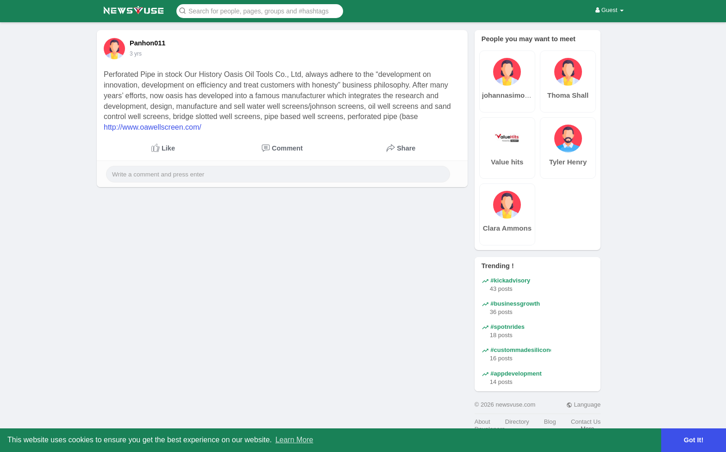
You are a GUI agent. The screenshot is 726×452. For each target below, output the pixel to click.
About (482, 422)
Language (583, 405)
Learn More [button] (294, 440)
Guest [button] (609, 9)
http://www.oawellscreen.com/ (152, 127)
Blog (550, 422)
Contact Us (586, 422)
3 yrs (136, 53)
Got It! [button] (693, 440)
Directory (517, 422)
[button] (259, 10)
